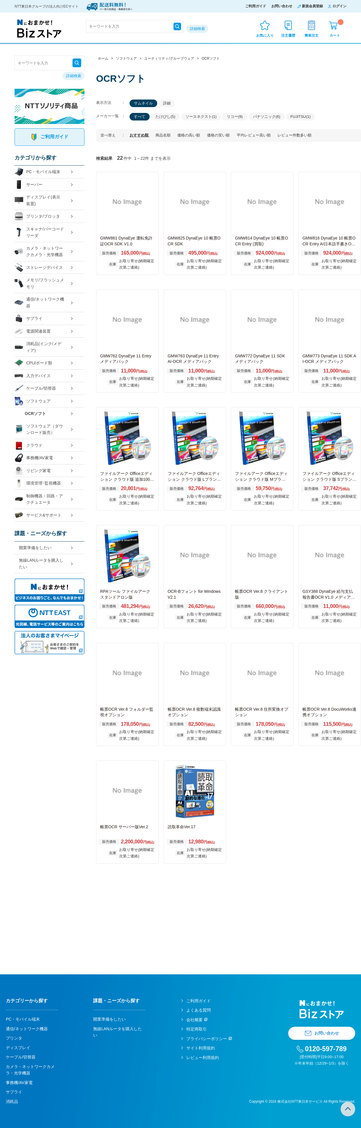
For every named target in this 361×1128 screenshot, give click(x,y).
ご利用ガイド (255, 6)
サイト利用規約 (200, 1048)
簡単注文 (311, 35)
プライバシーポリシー (206, 1038)
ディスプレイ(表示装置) (37, 200)
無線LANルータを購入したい (41, 563)
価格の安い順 (219, 135)
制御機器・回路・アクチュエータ (39, 499)
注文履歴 (288, 35)
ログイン (339, 6)
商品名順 (163, 135)
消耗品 (12, 1101)
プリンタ (14, 1038)
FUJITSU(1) (301, 116)
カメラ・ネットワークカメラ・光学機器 (39, 251)
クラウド (29, 445)
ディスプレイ (18, 1047)
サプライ (29, 318)
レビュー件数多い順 (294, 135)
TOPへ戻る (348, 1109)
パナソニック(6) (266, 116)
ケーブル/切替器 (35, 388)
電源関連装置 (33, 331)
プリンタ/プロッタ (37, 216)
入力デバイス (33, 376)
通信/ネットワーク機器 (39, 302)
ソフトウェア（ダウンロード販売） (39, 429)
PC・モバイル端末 (37, 172)
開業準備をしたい (35, 547)
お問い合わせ (281, 6)
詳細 (167, 103)
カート (337, 28)
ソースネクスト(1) (201, 116)
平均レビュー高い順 (254, 135)
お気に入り (265, 35)
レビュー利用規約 (202, 1057)
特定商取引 (196, 1029)
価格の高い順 (189, 135)
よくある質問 (198, 1010)
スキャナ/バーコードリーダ (39, 232)
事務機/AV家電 (34, 458)
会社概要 (194, 1019)
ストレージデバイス (39, 267)
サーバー (29, 184)
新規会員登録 (312, 6)
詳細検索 (197, 28)
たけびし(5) (165, 116)
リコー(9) (235, 116)
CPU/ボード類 (33, 363)
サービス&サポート (38, 515)
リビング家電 (33, 470)
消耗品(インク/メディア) (38, 347)
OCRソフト (35, 413)
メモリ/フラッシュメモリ (39, 283)
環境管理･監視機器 (38, 483)
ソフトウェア (33, 401)
